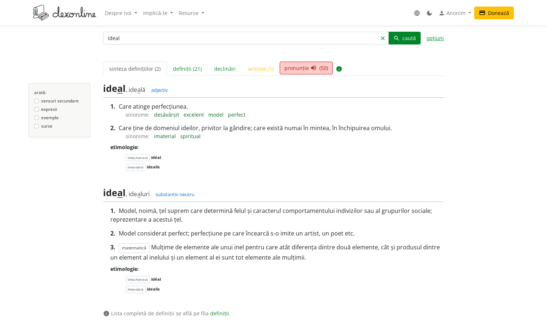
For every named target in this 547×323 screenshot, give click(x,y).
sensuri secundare (60, 101)
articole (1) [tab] (261, 68)
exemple (50, 117)
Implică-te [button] (156, 12)
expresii (49, 109)
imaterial (165, 136)
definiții (219, 313)
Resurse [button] (189, 12)
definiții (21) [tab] (187, 68)
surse (46, 126)
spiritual (190, 136)
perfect (236, 114)
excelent (194, 114)
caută (404, 38)
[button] (417, 13)
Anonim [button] (452, 13)
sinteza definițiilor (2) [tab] (135, 68)
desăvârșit (167, 114)
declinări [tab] (225, 68)
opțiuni (435, 38)
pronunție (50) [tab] (306, 68)
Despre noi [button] (119, 12)
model (216, 114)
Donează (494, 12)
